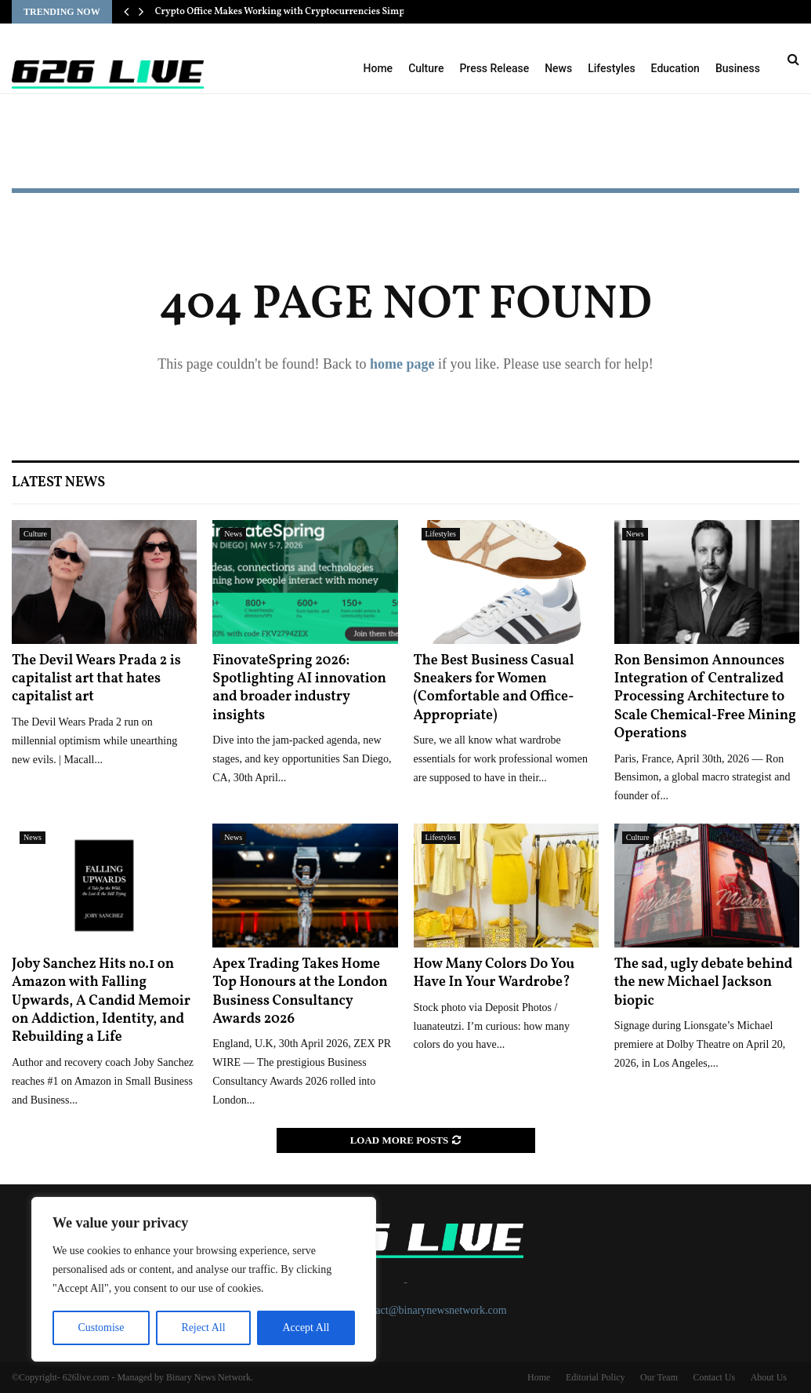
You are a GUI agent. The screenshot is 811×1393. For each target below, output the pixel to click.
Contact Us (714, 1377)
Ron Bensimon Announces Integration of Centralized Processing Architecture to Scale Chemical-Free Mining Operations (705, 697)
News (558, 68)
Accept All (305, 1327)
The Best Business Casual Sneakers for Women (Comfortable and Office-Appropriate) (494, 688)
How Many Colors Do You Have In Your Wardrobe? (494, 973)
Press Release (494, 68)
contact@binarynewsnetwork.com (431, 1310)
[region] (203, 1279)
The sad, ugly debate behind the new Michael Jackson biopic (703, 983)
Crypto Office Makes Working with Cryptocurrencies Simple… (288, 11)
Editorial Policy (595, 1377)
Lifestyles (611, 68)
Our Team (659, 1377)
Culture (426, 68)
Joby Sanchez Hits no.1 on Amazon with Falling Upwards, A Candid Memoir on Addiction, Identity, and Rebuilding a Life (101, 1001)
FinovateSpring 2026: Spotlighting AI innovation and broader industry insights (299, 688)
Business (737, 68)
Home (378, 68)
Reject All (203, 1327)
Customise (101, 1327)
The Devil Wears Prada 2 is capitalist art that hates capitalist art (96, 679)
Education (675, 68)
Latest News (58, 483)
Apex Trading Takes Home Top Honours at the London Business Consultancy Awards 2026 (299, 992)
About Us (769, 1377)
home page (402, 364)
